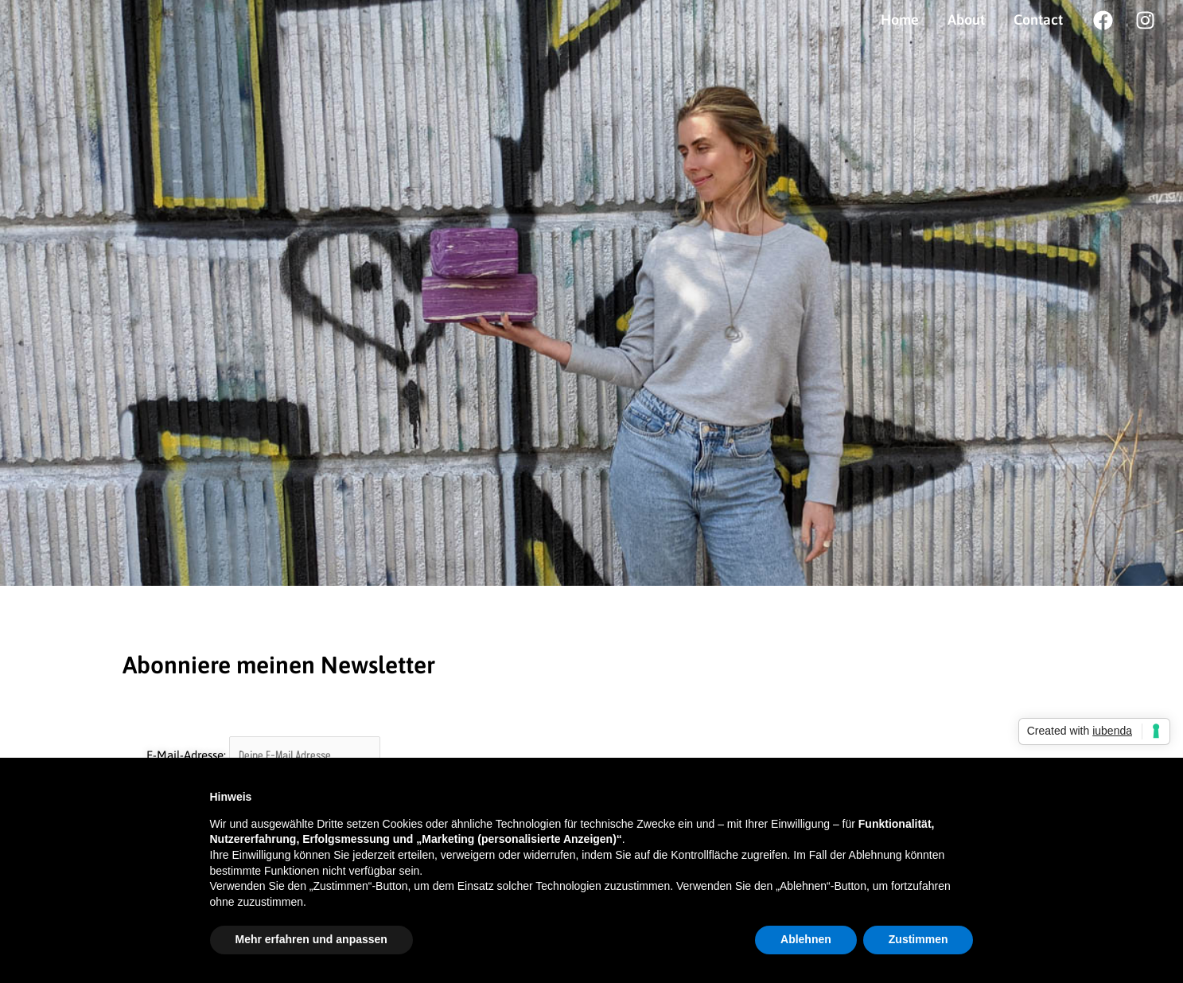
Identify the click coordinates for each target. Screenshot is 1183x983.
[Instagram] (1145, 20)
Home (900, 19)
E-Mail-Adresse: (263, 755)
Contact (1038, 19)
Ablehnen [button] (805, 939)
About (966, 19)
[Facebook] (1103, 20)
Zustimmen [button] (918, 939)
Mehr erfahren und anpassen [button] (311, 939)
